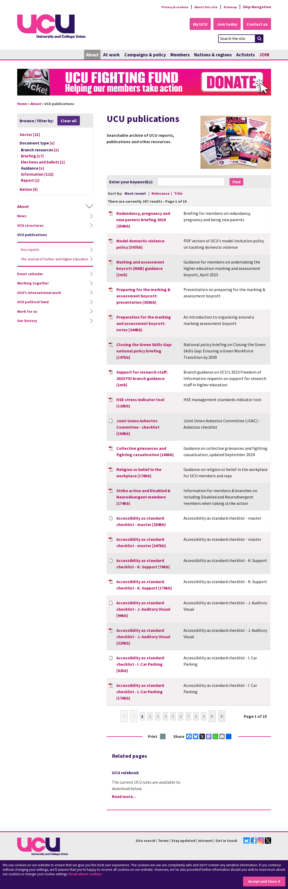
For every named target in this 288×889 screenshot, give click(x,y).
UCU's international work (39, 297)
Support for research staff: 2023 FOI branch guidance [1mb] (142, 379)
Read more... (124, 797)
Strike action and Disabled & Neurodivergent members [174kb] (143, 497)
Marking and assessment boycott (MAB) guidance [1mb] (140, 269)
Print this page (163, 737)
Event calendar (30, 278)
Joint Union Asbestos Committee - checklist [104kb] (137, 427)
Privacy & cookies (167, 6)
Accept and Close (262, 881)
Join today (225, 24)
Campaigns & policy (145, 55)
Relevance (161, 193)
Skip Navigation (257, 6)
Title (178, 193)
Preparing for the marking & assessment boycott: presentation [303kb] (143, 296)
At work (111, 55)
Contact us (256, 24)
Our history (27, 326)
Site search (145, 840)
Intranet (205, 840)
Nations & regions (213, 55)
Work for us (27, 316)
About (92, 55)
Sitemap (229, 6)
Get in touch (226, 840)
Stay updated (183, 840)
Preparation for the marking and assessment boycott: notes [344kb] (143, 324)
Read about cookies (86, 874)
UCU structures (30, 225)
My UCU (196, 24)
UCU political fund (33, 307)
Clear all (69, 121)
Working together (33, 288)
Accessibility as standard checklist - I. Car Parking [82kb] (140, 664)
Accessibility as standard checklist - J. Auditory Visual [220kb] (143, 637)
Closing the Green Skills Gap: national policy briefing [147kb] (144, 351)
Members (180, 55)
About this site (202, 6)
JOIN (264, 55)
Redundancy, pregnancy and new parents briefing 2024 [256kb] (143, 220)
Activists (245, 55)
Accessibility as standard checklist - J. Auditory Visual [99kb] (143, 609)
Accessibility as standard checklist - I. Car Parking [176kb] (140, 692)
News (21, 216)
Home (22, 104)
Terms (163, 840)
